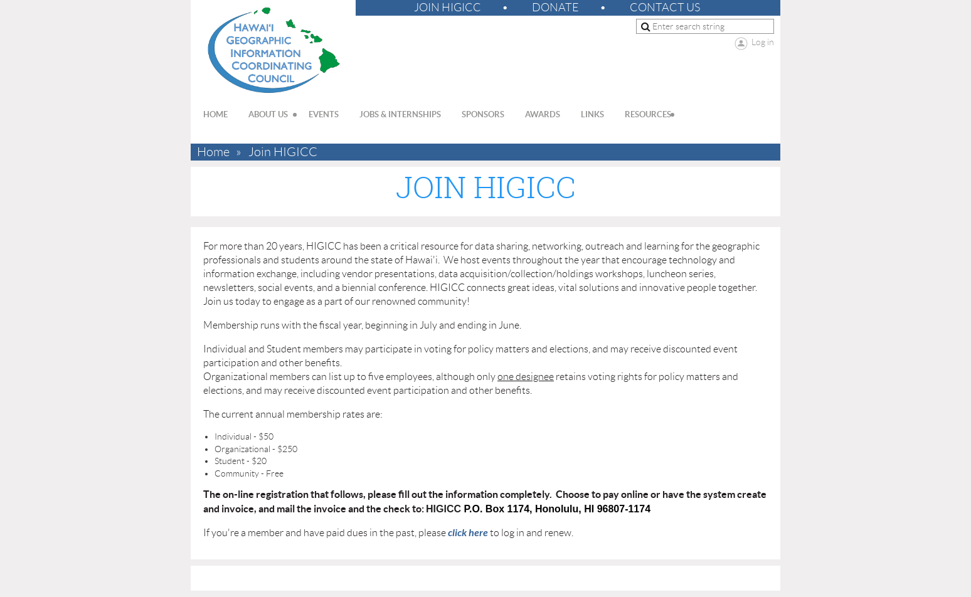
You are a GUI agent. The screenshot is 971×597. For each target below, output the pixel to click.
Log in (762, 42)
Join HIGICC (447, 7)
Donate (555, 7)
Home (213, 152)
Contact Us (665, 7)
